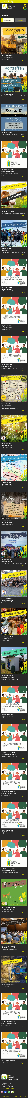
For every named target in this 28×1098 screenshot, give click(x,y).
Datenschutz (23, 1096)
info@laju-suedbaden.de (7, 1088)
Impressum (15, 1096)
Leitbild (8, 1096)
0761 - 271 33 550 (8, 1087)
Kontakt (3, 1096)
